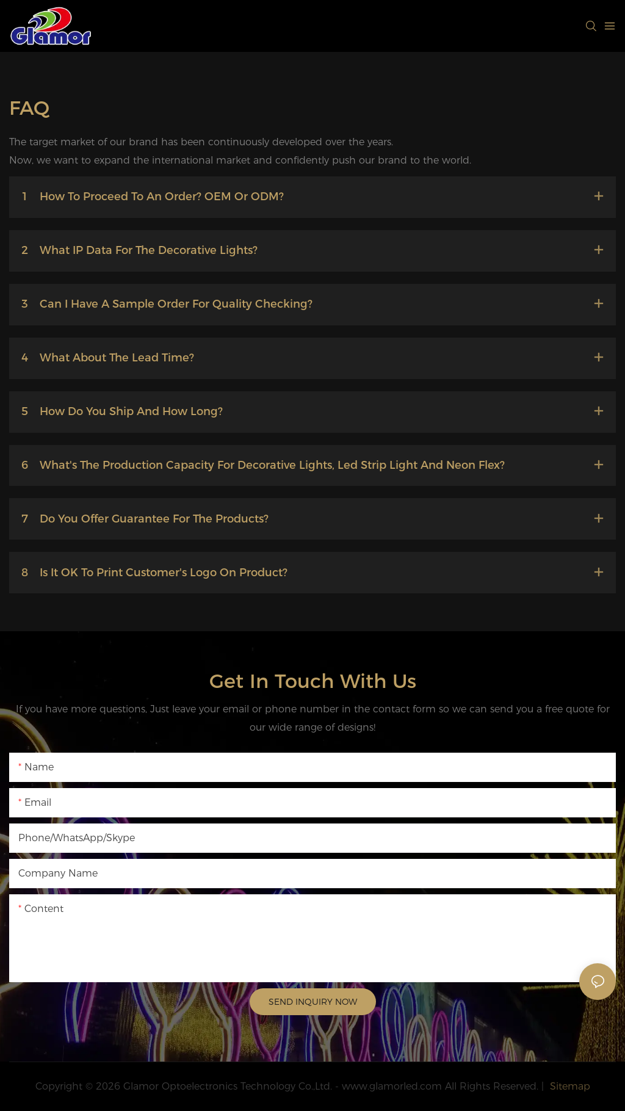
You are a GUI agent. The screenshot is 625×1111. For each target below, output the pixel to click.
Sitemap (568, 1086)
